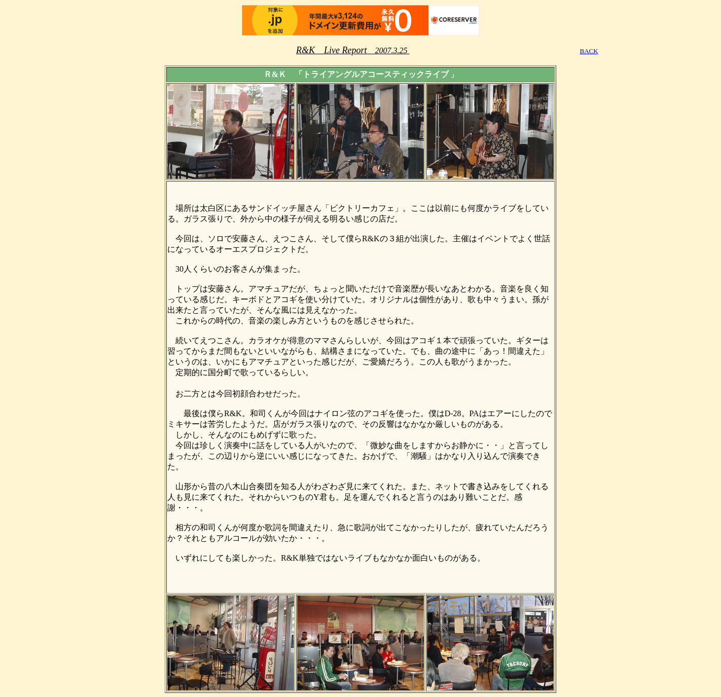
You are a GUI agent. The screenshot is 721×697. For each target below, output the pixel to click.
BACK (589, 51)
